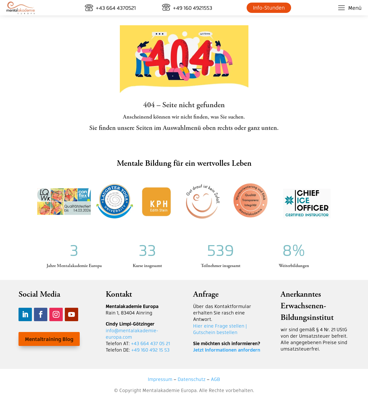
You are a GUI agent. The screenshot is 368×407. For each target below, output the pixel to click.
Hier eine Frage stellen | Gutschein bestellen (220, 328)
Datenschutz (191, 379)
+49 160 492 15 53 (150, 349)
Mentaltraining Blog (49, 339)
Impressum (160, 379)
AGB (215, 379)
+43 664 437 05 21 (150, 343)
